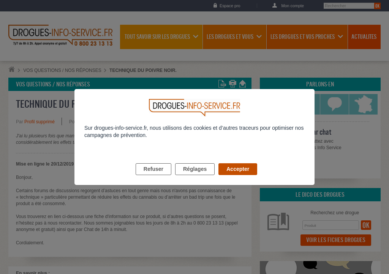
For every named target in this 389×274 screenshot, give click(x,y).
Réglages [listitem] (195, 178)
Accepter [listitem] (237, 178)
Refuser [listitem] (153, 178)
